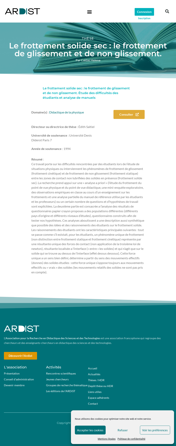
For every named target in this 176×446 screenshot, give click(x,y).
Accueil (92, 368)
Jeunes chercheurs (57, 379)
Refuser (123, 430)
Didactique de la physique (66, 112)
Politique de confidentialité (131, 439)
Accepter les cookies (90, 430)
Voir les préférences (155, 430)
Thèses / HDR (96, 380)
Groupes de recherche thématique (66, 385)
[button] (89, 11)
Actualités (94, 374)
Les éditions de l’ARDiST (60, 391)
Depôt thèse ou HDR (100, 386)
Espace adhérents (99, 398)
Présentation (12, 373)
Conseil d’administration (19, 379)
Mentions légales (107, 439)
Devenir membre (14, 385)
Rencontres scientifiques (61, 373)
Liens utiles (95, 391)
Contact (93, 403)
